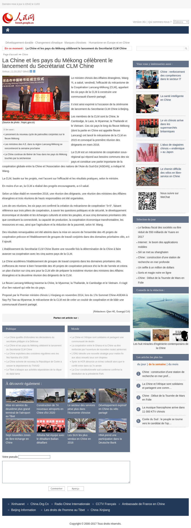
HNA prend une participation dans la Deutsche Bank (110, 439)
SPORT (142, 35)
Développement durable (19, 42)
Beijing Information (23, 510)
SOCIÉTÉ (111, 35)
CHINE (12, 35)
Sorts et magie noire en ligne (154, 272)
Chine (25, 54)
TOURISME (158, 35)
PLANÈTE (127, 35)
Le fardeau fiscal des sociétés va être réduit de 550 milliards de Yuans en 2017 (159, 232)
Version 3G (139, 21)
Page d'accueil (10, 54)
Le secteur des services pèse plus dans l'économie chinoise (81, 409)
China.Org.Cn (39, 504)
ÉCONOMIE (28, 35)
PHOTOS (175, 35)
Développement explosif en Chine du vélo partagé (112, 409)
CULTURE (94, 35)
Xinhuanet (18, 504)
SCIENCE (77, 35)
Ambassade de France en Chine (143, 504)
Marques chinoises (75, 42)
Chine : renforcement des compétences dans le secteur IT (172, 75)
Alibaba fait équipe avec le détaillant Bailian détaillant (51, 439)
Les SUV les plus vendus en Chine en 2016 (79, 439)
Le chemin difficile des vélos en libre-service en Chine (171, 172)
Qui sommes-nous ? (160, 21)
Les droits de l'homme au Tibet (64, 510)
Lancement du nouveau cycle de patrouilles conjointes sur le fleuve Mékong (35, 136)
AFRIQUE (61, 35)
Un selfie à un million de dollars (156, 267)
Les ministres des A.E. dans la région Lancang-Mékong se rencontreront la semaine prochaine (33, 146)
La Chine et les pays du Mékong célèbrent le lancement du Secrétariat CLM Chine (76, 48)
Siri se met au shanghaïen (153, 252)
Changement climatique (49, 42)
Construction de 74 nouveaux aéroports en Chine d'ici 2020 (50, 409)
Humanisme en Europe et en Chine (109, 42)
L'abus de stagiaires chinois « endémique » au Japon (172, 148)
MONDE (45, 35)
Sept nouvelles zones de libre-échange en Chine (18, 439)
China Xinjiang (100, 510)
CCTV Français (106, 504)
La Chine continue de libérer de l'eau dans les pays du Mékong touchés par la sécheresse (36, 156)
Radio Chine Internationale (72, 504)
